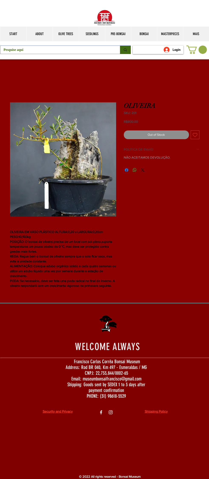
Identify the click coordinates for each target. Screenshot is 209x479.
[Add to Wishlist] (195, 134)
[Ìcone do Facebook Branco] (101, 412)
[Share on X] (142, 170)
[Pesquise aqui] (57, 50)
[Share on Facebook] (126, 170)
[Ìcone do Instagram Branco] (110, 412)
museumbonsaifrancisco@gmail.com (112, 379)
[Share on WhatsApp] (134, 170)
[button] (196, 50)
